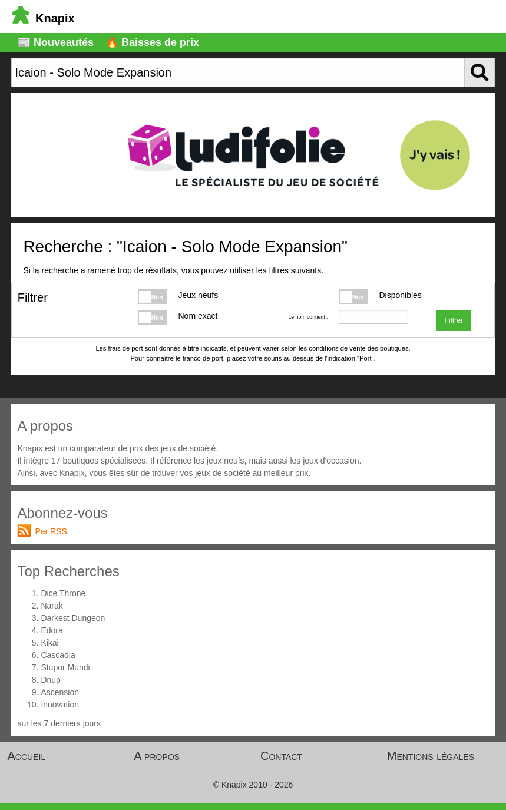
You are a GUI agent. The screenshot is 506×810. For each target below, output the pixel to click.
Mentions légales (430, 755)
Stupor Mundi (65, 667)
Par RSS (51, 531)
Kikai (49, 642)
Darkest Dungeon (73, 618)
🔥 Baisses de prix (152, 42)
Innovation (60, 704)
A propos (157, 755)
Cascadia (58, 655)
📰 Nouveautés (56, 42)
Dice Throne (63, 593)
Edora (51, 630)
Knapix (43, 18)
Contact (281, 755)
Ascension (60, 692)
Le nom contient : (308, 317)
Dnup (50, 680)
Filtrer (453, 320)
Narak (51, 605)
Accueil (27, 755)
